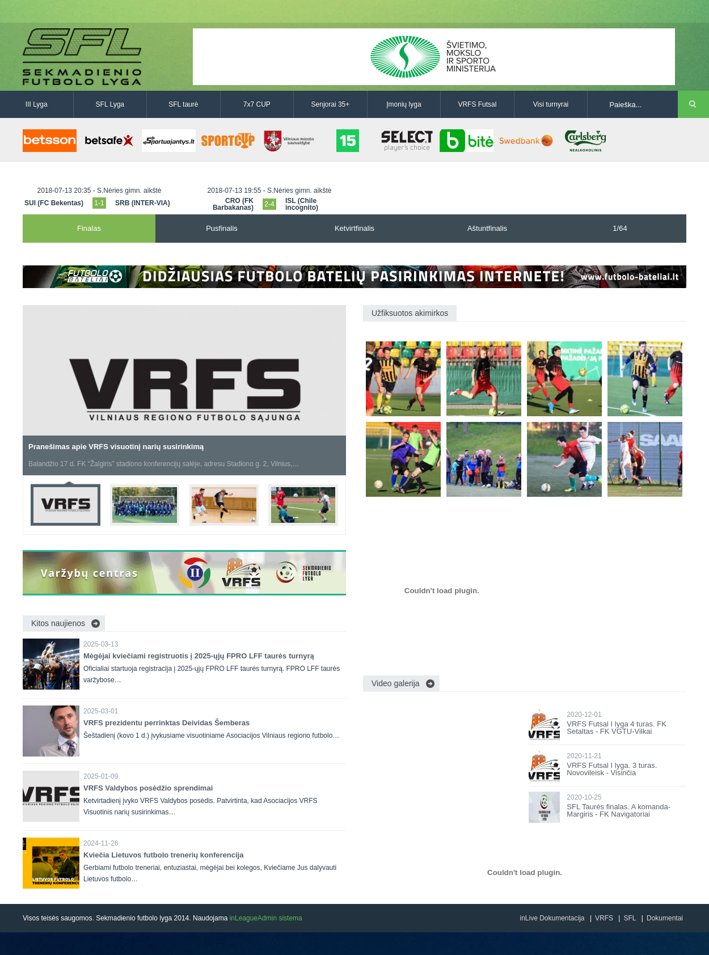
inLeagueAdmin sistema (266, 918)
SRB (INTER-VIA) (142, 203)
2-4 (269, 204)
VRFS (604, 918)
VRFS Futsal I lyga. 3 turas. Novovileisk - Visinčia (612, 769)
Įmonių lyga (403, 104)
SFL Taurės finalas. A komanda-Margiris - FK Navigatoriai (618, 810)
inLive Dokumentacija (552, 918)
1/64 (620, 228)
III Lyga (37, 104)
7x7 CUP (257, 104)
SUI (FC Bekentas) (53, 203)
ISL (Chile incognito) (301, 204)
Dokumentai (665, 918)
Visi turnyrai (550, 104)
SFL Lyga (110, 104)
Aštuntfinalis (487, 228)
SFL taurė (183, 104)
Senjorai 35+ (330, 104)
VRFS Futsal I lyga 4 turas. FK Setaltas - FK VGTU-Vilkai (616, 728)
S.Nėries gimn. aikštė (129, 191)
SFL (629, 918)
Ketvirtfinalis (354, 228)
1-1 (99, 203)
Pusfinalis (222, 228)
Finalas (89, 228)
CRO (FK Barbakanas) (233, 204)
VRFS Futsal (477, 104)
